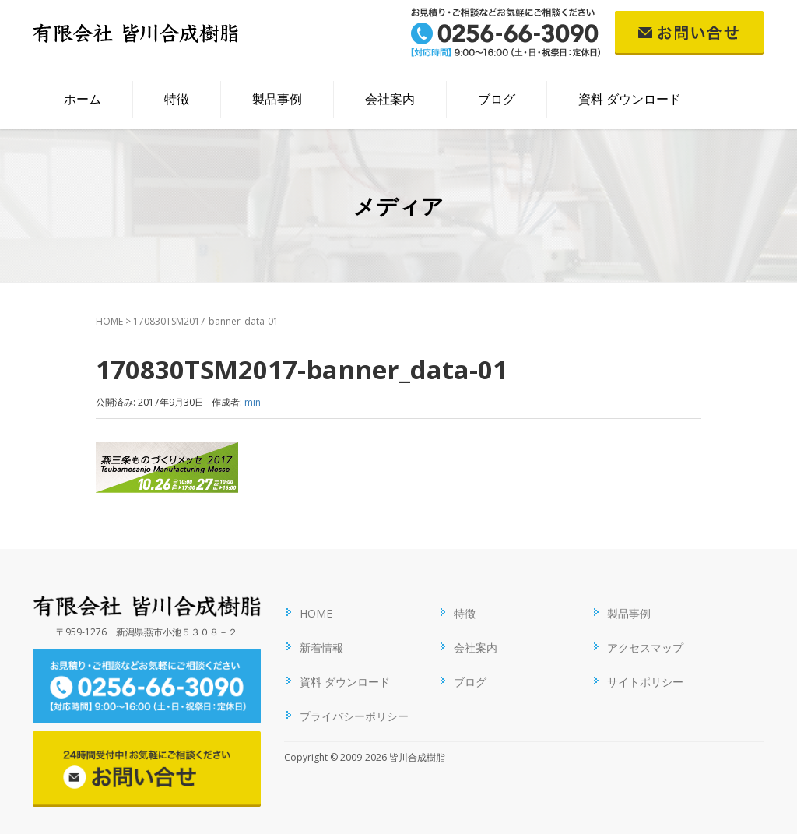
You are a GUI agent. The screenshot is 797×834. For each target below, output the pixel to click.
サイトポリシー (645, 681)
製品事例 (277, 98)
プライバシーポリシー (354, 716)
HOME (109, 321)
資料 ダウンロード (629, 98)
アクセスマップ (645, 647)
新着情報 (321, 647)
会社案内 (390, 98)
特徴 (176, 98)
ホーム (82, 98)
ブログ (496, 98)
